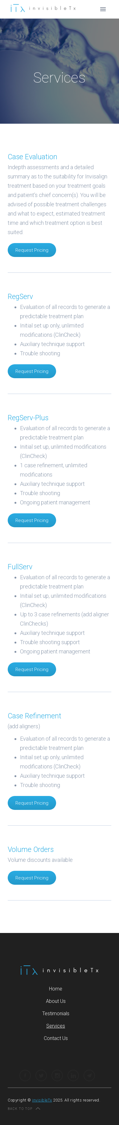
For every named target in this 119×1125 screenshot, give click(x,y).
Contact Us (56, 1038)
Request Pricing (31, 250)
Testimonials (55, 1013)
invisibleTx (42, 1100)
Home (55, 989)
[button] (103, 9)
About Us (56, 1001)
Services (55, 1026)
